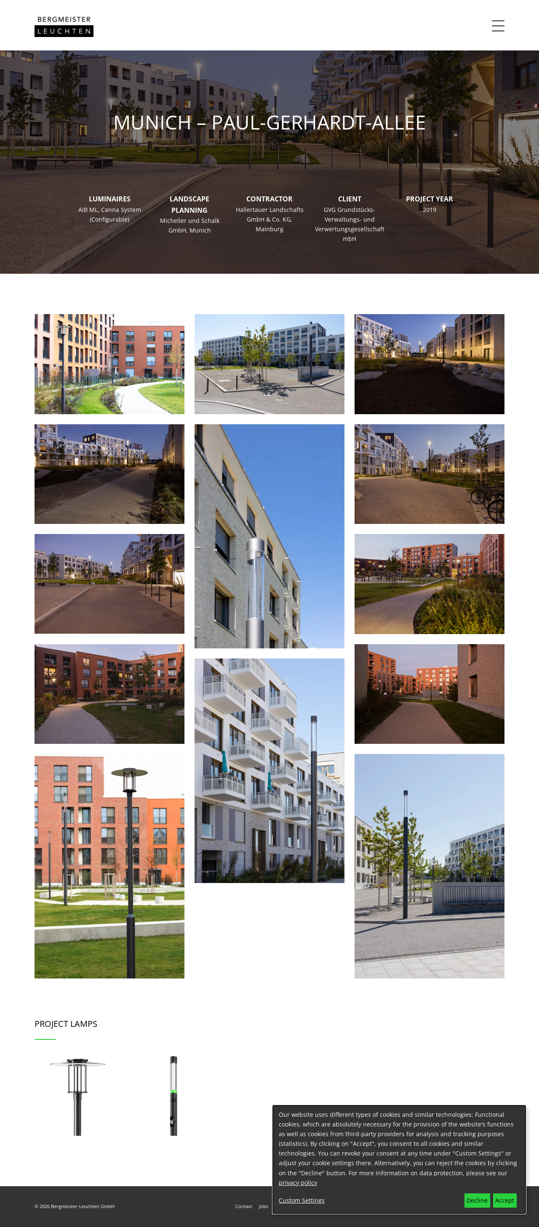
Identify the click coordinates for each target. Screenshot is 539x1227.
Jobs (263, 1206)
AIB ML (88, 210)
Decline (477, 1200)
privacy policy (298, 1183)
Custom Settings (302, 1200)
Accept (504, 1200)
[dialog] (399, 1159)
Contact (243, 1206)
